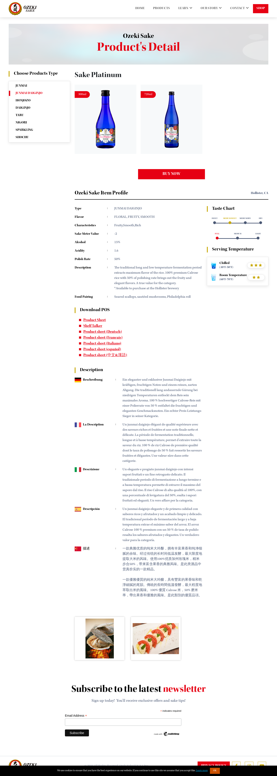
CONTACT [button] (237, 8)
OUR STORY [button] (208, 8)
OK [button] (215, 771)
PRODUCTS (158, 8)
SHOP (260, 8)
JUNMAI (21, 86)
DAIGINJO (23, 108)
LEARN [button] (180, 8)
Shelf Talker (92, 326)
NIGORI (21, 122)
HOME (136, 8)
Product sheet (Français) (102, 338)
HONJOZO (23, 100)
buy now (172, 174)
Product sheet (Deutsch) (102, 332)
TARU (20, 115)
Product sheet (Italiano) (102, 344)
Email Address (76, 716)
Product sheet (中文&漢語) (105, 355)
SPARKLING (24, 130)
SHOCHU (22, 137)
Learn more (202, 771)
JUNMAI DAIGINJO (29, 93)
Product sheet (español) (102, 350)
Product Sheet (94, 320)
